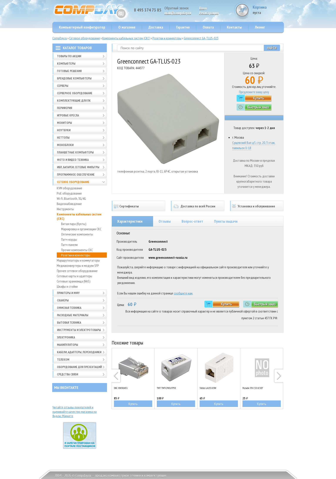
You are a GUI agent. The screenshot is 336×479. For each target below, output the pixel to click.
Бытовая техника (69, 322)
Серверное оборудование (74, 93)
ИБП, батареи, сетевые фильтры (78, 167)
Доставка (156, 27)
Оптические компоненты (77, 234)
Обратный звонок (176, 7)
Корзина (267, 9)
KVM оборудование (69, 188)
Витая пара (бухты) (73, 224)
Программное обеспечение (76, 174)
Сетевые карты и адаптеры (74, 276)
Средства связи (67, 374)
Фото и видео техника (73, 160)
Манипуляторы (67, 345)
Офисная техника (69, 308)
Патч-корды (69, 239)
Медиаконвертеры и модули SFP (78, 265)
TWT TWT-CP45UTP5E (166, 388)
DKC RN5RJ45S (120, 388)
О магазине (126, 27)
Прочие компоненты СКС (77, 250)
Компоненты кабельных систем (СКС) (126, 38)
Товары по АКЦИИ (69, 56)
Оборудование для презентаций (79, 367)
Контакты (234, 27)
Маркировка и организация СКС (81, 229)
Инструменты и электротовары (79, 330)
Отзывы (165, 221)
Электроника (66, 337)
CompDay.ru (59, 38)
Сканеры (63, 300)
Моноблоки (65, 145)
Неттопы (63, 137)
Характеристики (129, 221)
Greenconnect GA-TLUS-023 (201, 38)
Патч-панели (69, 244)
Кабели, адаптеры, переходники (79, 352)
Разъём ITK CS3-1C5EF (252, 388)
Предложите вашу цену (254, 92)
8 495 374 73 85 (147, 10)
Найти (272, 48)
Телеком (63, 359)
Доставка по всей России (198, 206)
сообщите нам (183, 293)
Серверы (62, 86)
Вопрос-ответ (192, 221)
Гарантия (183, 27)
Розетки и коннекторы (167, 38)
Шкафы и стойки (67, 286)
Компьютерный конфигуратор (82, 27)
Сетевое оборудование (84, 38)
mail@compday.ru (177, 12)
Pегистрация (209, 12)
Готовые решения (69, 71)
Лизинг (260, 27)
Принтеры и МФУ (68, 293)
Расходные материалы (72, 315)
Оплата (208, 27)
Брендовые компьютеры (74, 78)
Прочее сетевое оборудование (77, 271)
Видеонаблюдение (69, 204)
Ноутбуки (63, 130)
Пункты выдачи (225, 221)
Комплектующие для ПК (74, 101)
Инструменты (65, 209)
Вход (203, 7)
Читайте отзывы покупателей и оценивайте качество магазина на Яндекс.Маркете (74, 411)
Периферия (64, 108)
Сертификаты (129, 206)
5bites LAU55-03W (208, 388)
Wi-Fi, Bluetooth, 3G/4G (71, 198)
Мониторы (64, 123)
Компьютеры (66, 64)
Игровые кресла (68, 115)
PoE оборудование (69, 193)
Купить (133, 404)
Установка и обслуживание (256, 206)
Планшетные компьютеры (75, 152)
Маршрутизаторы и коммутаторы (78, 260)
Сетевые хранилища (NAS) (73, 281)
